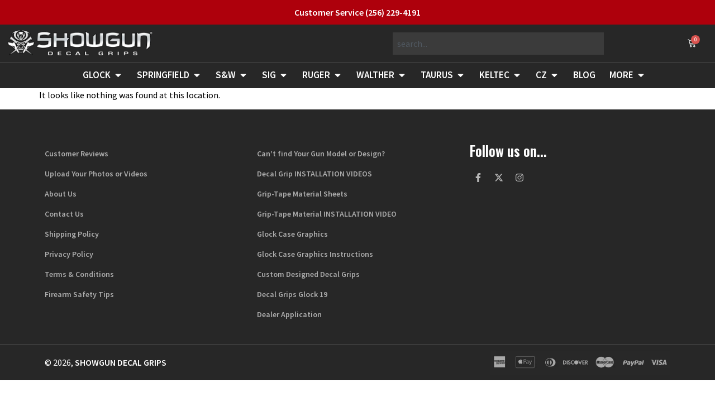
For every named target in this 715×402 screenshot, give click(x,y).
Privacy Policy (69, 254)
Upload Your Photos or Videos (96, 174)
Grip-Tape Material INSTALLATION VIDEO (327, 214)
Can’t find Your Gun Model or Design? (321, 154)
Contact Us (64, 214)
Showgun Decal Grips (120, 362)
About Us (61, 194)
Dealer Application (289, 314)
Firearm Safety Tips (79, 294)
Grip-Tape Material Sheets (302, 194)
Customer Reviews (76, 154)
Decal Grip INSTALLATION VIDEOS (314, 174)
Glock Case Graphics (292, 234)
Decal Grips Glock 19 (292, 294)
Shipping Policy (72, 234)
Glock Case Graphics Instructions (315, 254)
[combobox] (498, 43)
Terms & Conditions (79, 274)
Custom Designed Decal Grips (308, 274)
